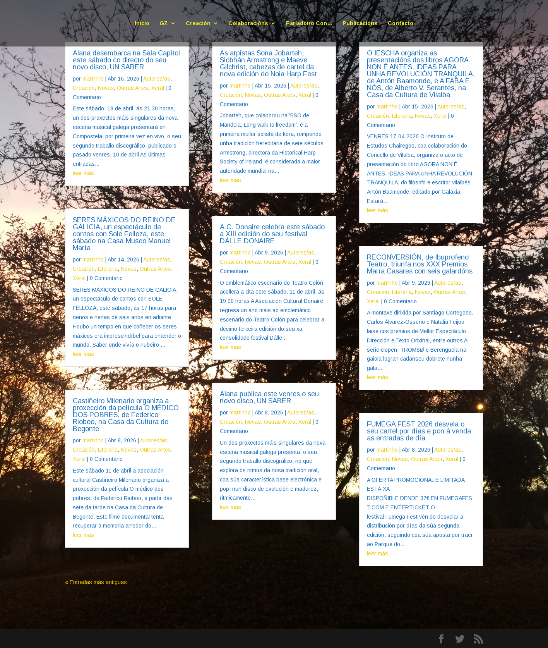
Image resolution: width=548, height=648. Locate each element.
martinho (93, 79)
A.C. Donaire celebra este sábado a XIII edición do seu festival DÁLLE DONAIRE (272, 234)
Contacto (400, 23)
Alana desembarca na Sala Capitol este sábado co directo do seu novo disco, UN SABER (126, 60)
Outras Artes (132, 88)
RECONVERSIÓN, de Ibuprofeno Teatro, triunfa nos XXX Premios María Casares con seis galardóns (420, 264)
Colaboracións (248, 23)
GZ (163, 23)
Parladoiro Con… (309, 23)
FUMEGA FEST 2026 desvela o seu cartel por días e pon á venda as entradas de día (419, 431)
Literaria (108, 269)
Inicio (142, 23)
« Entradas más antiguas (96, 582)
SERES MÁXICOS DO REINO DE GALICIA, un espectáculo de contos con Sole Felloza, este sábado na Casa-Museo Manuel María (124, 234)
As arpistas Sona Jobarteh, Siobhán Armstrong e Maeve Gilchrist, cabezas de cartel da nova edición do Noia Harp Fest (268, 63)
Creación (198, 23)
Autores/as (156, 79)
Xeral (157, 88)
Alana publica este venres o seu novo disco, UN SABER (269, 397)
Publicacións (360, 23)
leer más (83, 173)
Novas (106, 88)
